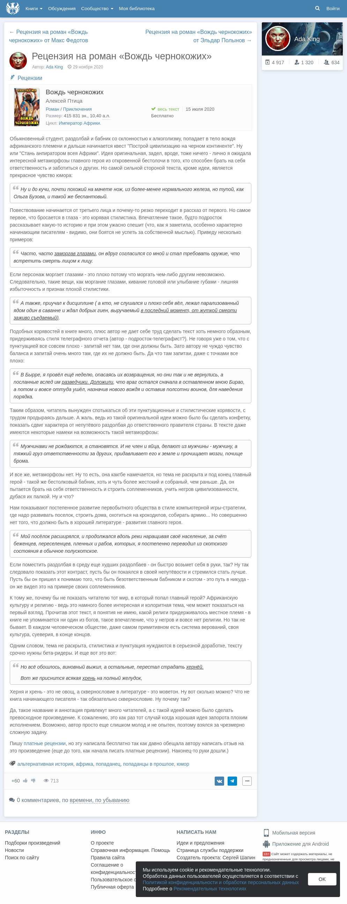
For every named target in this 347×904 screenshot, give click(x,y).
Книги (34, 8)
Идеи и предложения (200, 843)
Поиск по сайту (22, 857)
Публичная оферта (112, 887)
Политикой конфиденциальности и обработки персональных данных (221, 882)
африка (84, 764)
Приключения (77, 109)
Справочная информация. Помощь (130, 850)
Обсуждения (61, 8)
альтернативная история (45, 764)
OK (322, 879)
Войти (333, 8)
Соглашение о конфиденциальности (115, 868)
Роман (52, 109)
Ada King (54, 67)
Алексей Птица (64, 101)
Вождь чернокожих (75, 92)
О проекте (102, 843)
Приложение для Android (296, 844)
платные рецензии (45, 743)
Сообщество (97, 8)
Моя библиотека (137, 8)
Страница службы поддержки (210, 850)
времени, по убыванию (100, 800)
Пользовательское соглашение (126, 879)
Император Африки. (80, 123)
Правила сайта (108, 857)
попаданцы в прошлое (148, 764)
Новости (14, 850)
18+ (267, 854)
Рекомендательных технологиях (210, 888)
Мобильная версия (289, 833)
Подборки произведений (32, 843)
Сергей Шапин (238, 857)
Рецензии (29, 78)
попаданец (108, 764)
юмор (183, 764)
